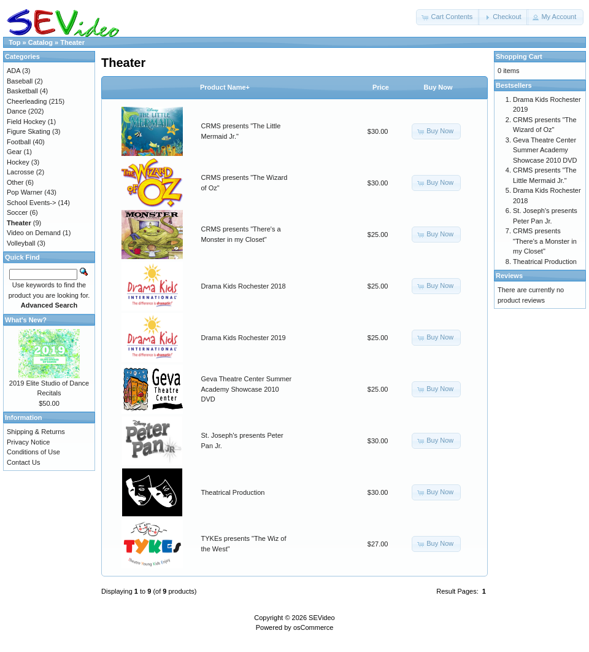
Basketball (22, 91)
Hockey (18, 162)
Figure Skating (28, 131)
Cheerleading (27, 101)
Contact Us (23, 462)
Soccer (17, 212)
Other (15, 182)
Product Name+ (225, 87)
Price (380, 87)
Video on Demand (34, 232)
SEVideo (322, 617)
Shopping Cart (519, 56)
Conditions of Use (33, 452)
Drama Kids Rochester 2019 (243, 337)
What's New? (26, 320)
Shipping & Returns (36, 431)
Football (19, 142)
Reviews (509, 275)
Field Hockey (26, 121)
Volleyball (21, 243)
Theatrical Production (233, 492)
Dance (16, 111)
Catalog (40, 42)
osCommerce (313, 627)
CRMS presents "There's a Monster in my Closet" (545, 241)
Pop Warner (24, 192)
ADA (13, 70)
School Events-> (31, 202)
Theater (72, 42)
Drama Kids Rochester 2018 (243, 286)
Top (14, 42)
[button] (448, 17)
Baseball (20, 81)
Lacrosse (20, 172)
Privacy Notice (28, 442)
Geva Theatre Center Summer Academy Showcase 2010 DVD (246, 389)
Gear (14, 151)
